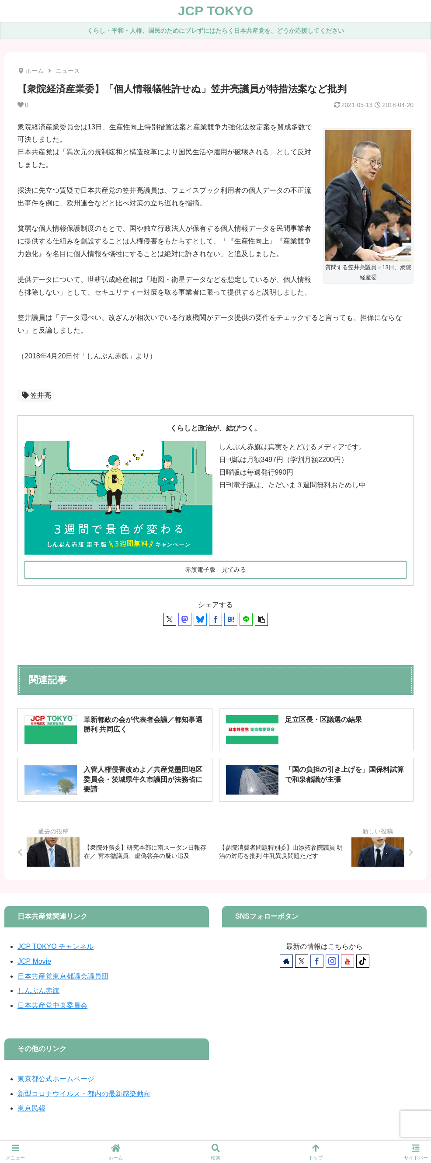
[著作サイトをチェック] (286, 961)
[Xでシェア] (169, 619)
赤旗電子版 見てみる (215, 569)
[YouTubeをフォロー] (347, 961)
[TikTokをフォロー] (362, 961)
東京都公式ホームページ (55, 1079)
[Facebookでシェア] (215, 619)
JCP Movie (34, 961)
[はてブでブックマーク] (230, 619)
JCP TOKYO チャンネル (55, 946)
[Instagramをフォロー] (332, 961)
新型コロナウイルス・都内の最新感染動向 (83, 1093)
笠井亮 (36, 395)
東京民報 (31, 1108)
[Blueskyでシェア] (200, 619)
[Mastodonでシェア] (184, 619)
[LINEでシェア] (246, 619)
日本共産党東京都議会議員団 (62, 976)
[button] (261, 619)
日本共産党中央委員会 (52, 1005)
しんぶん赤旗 (38, 990)
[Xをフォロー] (301, 961)
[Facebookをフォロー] (316, 961)
